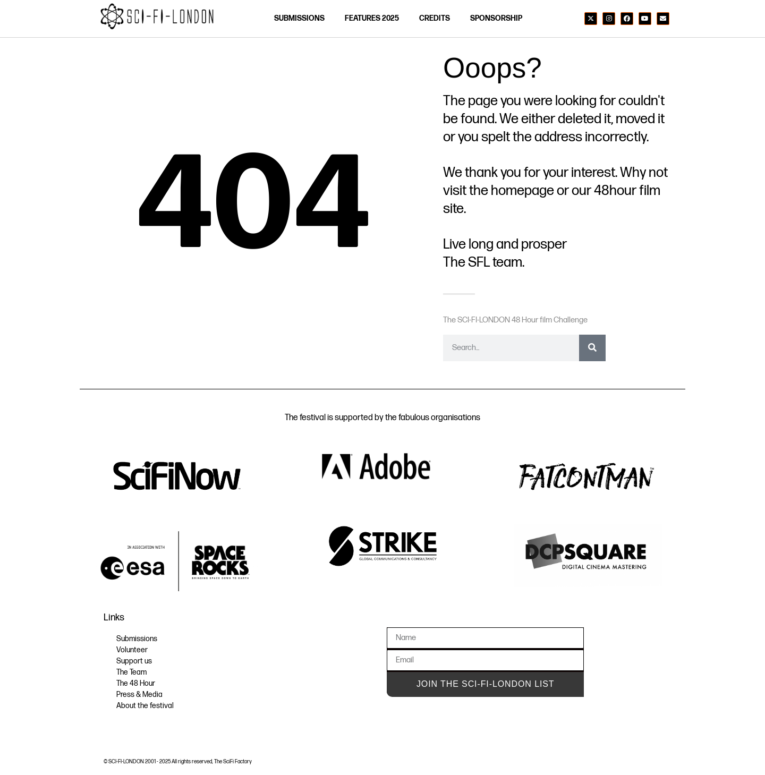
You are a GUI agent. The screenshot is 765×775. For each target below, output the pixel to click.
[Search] (592, 348)
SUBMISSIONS (299, 18)
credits (434, 18)
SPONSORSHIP (496, 18)
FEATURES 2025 (372, 18)
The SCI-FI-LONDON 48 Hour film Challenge (515, 320)
